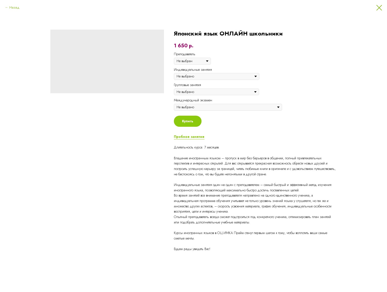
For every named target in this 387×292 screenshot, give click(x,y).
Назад (14, 7)
